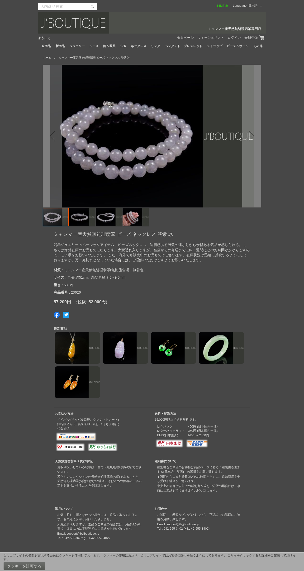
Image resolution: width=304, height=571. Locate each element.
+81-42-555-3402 (97, 538)
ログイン (234, 37)
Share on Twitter (66, 315)
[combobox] (67, 6)
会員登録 (251, 37)
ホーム (47, 57)
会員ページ (185, 37)
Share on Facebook (57, 315)
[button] (256, 6)
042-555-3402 (73, 538)
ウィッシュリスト (210, 37)
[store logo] (152, 23)
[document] (152, 562)
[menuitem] (46, 46)
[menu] (152, 46)
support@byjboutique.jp (83, 533)
